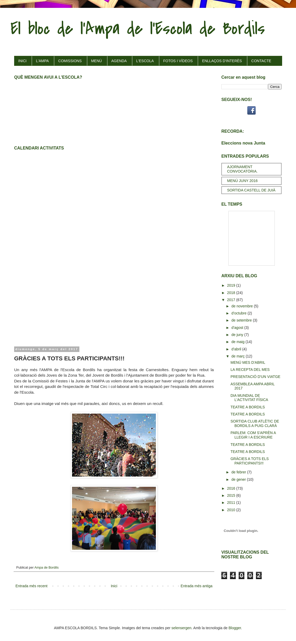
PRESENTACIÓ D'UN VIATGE (255, 377)
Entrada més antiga (196, 586)
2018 (231, 293)
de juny (237, 335)
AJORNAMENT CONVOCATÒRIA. (242, 169)
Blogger (235, 628)
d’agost (237, 327)
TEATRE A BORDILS (248, 407)
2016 (231, 488)
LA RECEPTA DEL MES (250, 369)
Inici (114, 586)
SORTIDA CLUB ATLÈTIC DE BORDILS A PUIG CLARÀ (255, 423)
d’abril (236, 349)
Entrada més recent (31, 586)
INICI (22, 61)
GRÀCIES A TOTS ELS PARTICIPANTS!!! (250, 461)
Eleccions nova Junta (243, 143)
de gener (239, 479)
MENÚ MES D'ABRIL (248, 362)
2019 (231, 285)
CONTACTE (261, 61)
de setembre (242, 320)
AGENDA (119, 61)
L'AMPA (42, 61)
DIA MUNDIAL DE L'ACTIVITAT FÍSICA (249, 397)
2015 (231, 495)
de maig (238, 342)
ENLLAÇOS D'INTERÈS (222, 61)
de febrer (239, 472)
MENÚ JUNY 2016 (242, 181)
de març (238, 356)
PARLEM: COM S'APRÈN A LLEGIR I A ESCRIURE (253, 435)
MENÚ (96, 61)
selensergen (181, 628)
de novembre (242, 306)
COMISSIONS (69, 61)
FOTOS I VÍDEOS (178, 61)
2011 (231, 502)
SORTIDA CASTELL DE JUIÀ (251, 190)
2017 (231, 300)
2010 (231, 510)
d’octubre (239, 313)
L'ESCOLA (145, 61)
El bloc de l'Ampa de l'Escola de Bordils (137, 28)
